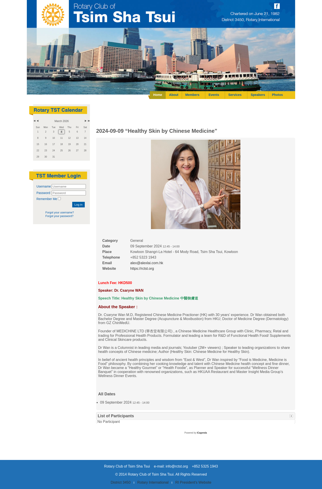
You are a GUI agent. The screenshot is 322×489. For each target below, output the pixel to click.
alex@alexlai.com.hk (146, 263)
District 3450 (121, 482)
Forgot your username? (59, 212)
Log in (78, 204)
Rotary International (153, 482)
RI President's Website (193, 482)
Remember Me (46, 199)
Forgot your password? (59, 216)
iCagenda (202, 433)
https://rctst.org (142, 268)
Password (43, 193)
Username (43, 186)
